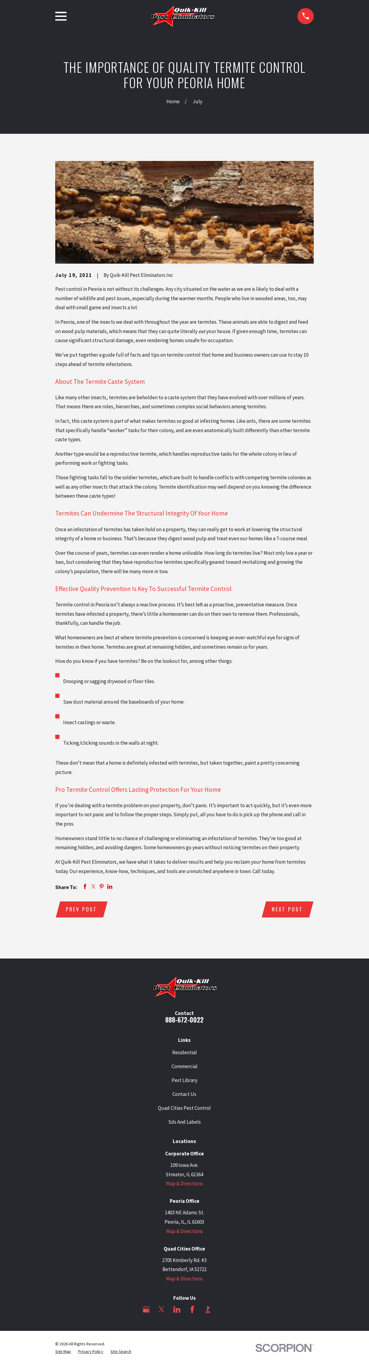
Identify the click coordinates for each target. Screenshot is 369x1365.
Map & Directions (184, 1183)
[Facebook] (192, 1309)
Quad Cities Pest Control (184, 1108)
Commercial (184, 1066)
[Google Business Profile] (146, 1309)
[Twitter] (161, 1309)
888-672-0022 (184, 1019)
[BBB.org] (207, 1309)
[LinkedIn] (177, 1309)
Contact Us (184, 1094)
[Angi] (223, 1309)
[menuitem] (63, 1352)
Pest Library (184, 1080)
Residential (184, 1052)
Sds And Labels (184, 1122)
